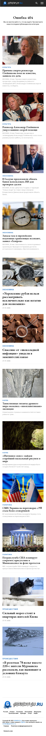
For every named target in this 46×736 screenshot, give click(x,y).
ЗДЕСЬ (23, 722)
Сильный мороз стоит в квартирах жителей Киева (20, 615)
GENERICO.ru (18, 720)
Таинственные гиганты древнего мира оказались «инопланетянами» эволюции (22, 406)
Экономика (7, 176)
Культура (6, 67)
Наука (5, 400)
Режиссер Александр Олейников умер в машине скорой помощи (20, 128)
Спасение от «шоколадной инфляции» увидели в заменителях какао (20, 353)
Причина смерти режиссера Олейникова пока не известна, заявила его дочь (19, 73)
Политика (7, 505)
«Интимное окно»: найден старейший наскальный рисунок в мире (21, 458)
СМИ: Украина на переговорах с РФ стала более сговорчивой (22, 509)
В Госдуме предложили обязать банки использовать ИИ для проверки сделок (19, 181)
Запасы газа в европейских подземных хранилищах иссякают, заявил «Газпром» (21, 238)
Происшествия (10, 609)
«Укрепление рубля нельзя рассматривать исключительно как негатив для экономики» (21, 298)
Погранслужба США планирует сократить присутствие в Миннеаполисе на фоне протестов (21, 560)
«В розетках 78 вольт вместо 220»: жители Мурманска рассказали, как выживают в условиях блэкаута (22, 667)
